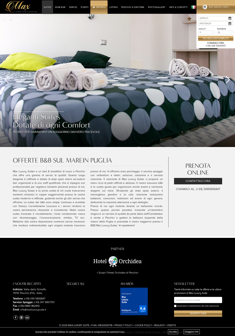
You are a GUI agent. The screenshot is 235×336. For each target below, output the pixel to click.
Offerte (99, 7)
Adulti (202, 29)
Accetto (173, 331)
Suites (47, 7)
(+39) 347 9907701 (44, 302)
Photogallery (157, 7)
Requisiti (159, 325)
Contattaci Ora (198, 181)
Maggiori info (192, 331)
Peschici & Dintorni (132, 7)
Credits (171, 325)
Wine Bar (60, 7)
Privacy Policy (123, 325)
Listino (113, 7)
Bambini (221, 29)
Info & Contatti (178, 7)
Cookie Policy (143, 325)
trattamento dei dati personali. (204, 306)
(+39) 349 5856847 (216, 45)
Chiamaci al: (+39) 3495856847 (198, 189)
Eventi (84, 7)
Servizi (73, 7)
